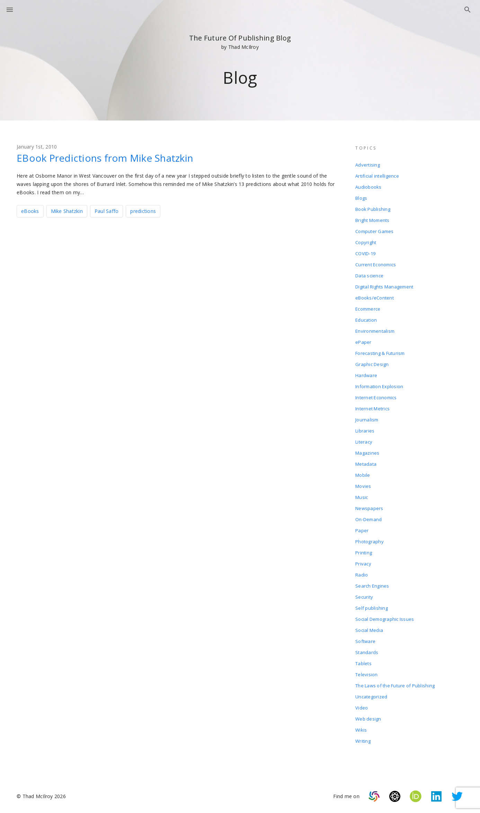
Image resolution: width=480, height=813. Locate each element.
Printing (363, 553)
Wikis (361, 730)
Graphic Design (372, 364)
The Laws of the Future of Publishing (395, 685)
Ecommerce (367, 309)
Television (366, 674)
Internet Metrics (372, 408)
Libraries (364, 431)
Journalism (367, 420)
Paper (361, 530)
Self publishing (371, 608)
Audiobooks (368, 187)
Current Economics (375, 264)
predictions (143, 211)
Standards (366, 652)
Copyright (365, 242)
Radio (361, 575)
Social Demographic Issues (384, 619)
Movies (363, 486)
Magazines (367, 453)
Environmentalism (374, 331)
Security (364, 597)
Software (365, 641)
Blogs (361, 198)
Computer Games (374, 231)
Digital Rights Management (384, 287)
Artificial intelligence (377, 176)
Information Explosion (379, 386)
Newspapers (369, 508)
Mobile (362, 475)
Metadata (365, 464)
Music (361, 497)
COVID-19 (365, 253)
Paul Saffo (107, 211)
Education (366, 320)
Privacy (363, 564)
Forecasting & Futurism (380, 353)
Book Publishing (372, 209)
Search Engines (372, 586)
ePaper (363, 342)
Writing (363, 741)
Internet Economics (376, 397)
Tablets (363, 663)
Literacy (363, 442)
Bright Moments (372, 220)
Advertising (367, 165)
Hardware (366, 375)
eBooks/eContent (374, 298)
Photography (369, 541)
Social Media (369, 630)
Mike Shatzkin (67, 211)
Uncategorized (371, 697)
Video (361, 708)
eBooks (30, 211)
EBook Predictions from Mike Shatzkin (105, 157)
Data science (369, 276)
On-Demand (368, 519)
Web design (368, 719)
